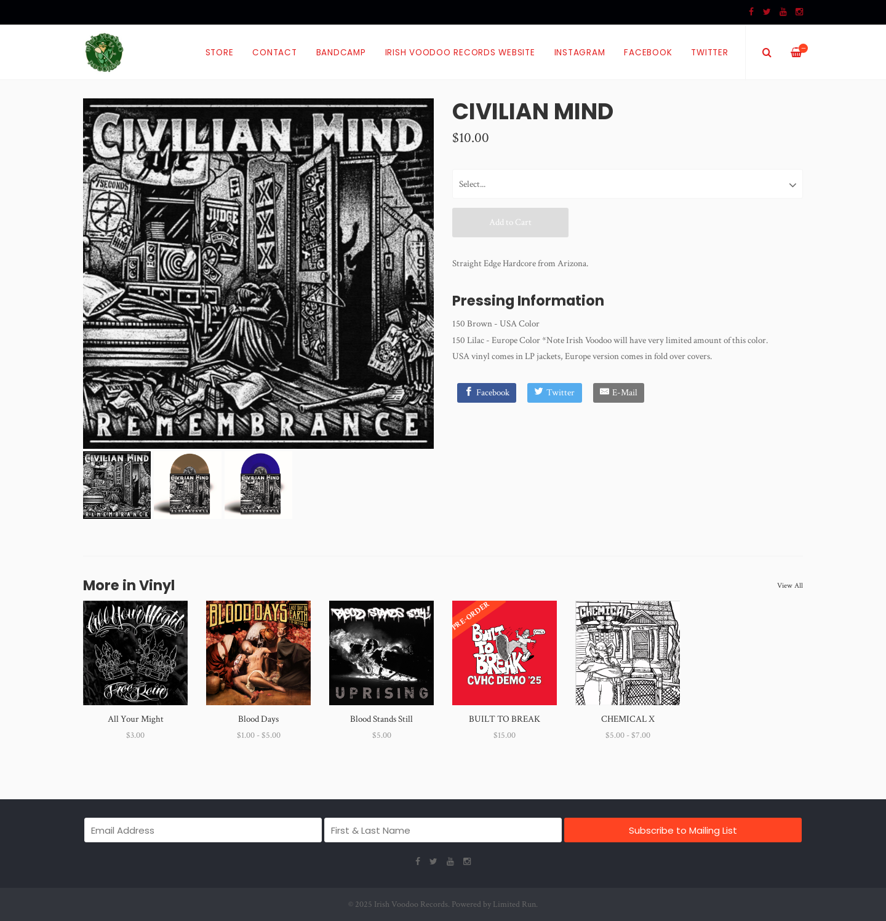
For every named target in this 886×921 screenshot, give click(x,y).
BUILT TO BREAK (504, 719)
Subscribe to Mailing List (683, 830)
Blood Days (258, 719)
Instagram (579, 52)
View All (790, 585)
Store (220, 52)
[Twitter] (554, 393)
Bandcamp (341, 52)
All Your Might (136, 719)
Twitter (709, 52)
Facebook (648, 52)
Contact (274, 52)
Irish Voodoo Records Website (460, 52)
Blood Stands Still (381, 719)
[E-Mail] (619, 393)
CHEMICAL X (628, 719)
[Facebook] (487, 393)
